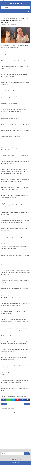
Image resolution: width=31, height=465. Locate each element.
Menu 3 (23, 11)
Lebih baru (4, 403)
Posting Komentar (13, 24)
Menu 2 (18, 11)
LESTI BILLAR (15, 4)
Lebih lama (26, 403)
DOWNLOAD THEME (5, 11)
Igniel (18, 463)
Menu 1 (13, 11)
